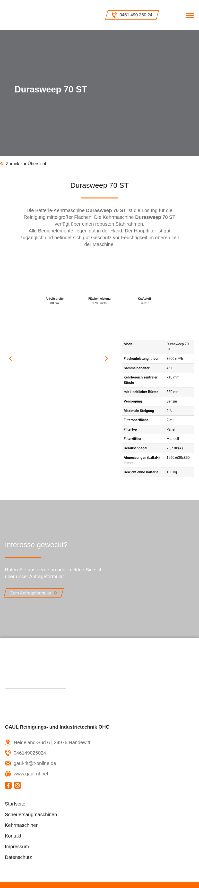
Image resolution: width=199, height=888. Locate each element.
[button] (190, 15)
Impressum (17, 846)
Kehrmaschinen (22, 825)
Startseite (15, 803)
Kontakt (13, 836)
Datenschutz (18, 857)
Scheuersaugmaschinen (31, 814)
